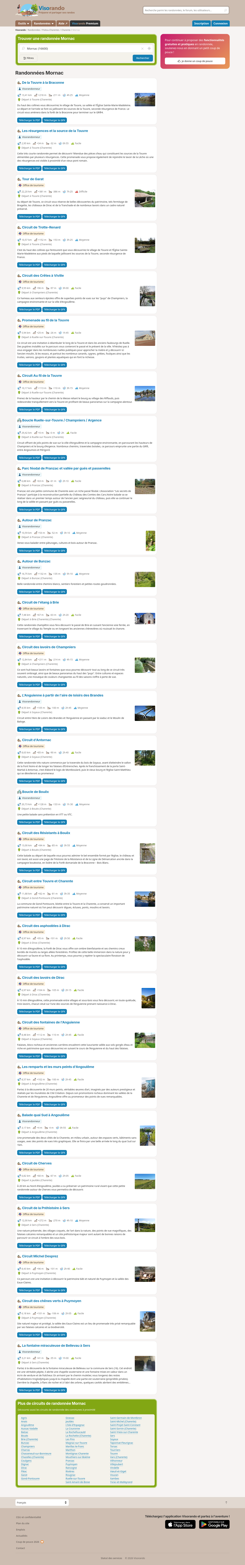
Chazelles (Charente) (32, 1457)
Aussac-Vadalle (29, 1428)
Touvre (114, 1453)
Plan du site (22, 1523)
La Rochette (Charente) (78, 1435)
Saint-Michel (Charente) (123, 1421)
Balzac (24, 1432)
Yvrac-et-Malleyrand (121, 1482)
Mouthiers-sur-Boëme (78, 1457)
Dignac (25, 1464)
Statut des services (111, 1558)
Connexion (221, 23)
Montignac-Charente (77, 1453)
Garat (24, 1474)
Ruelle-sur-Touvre (75, 1478)
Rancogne (71, 1467)
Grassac (70, 1417)
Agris (24, 1417)
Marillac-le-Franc (75, 1446)
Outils (23, 23)
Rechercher (142, 58)
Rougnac (71, 1474)
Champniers (28, 1446)
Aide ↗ (63, 23)
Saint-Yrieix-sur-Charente (124, 1432)
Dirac (24, 1467)
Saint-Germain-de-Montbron (126, 1417)
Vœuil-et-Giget (118, 1471)
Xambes (114, 1478)
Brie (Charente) (29, 1439)
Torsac (113, 1446)
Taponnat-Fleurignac (121, 1442)
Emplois (20, 1529)
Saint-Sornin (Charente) (123, 1428)
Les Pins (70, 1439)
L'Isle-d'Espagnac (75, 1425)
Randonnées (44, 23)
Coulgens (26, 1460)
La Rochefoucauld (76, 1432)
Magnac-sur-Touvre (76, 1442)
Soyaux (114, 1439)
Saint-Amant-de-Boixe (78, 1482)
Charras (25, 1450)
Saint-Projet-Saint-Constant (125, 1425)
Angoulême (27, 1425)
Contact (20, 1548)
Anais (24, 1421)
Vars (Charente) (118, 1457)
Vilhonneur (116, 1460)
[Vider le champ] (142, 48)
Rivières (70, 1471)
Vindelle (114, 1467)
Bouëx (24, 1435)
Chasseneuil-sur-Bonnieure (36, 1453)
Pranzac (70, 1460)
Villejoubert (116, 1464)
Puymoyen (71, 1464)
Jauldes (70, 1421)
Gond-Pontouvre (30, 1478)
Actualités (21, 1535)
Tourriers (115, 1450)
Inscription (201, 23)
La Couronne (73, 1428)
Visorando (20, 30)
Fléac (24, 1471)
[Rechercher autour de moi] (149, 48)
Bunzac (25, 1442)
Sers (112, 1435)
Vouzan (114, 1474)
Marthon (70, 1450)
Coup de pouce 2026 (30, 1542)
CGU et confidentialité (28, 1517)
